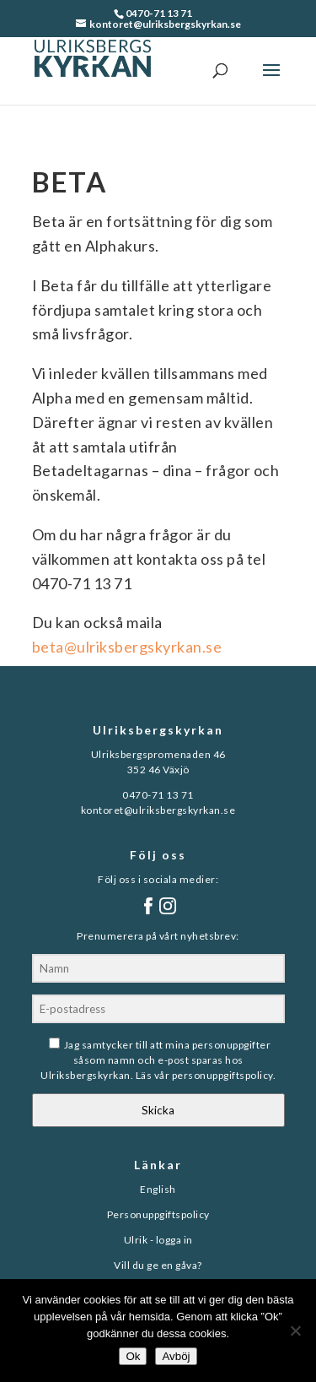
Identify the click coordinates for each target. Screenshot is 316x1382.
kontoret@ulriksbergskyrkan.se (158, 810)
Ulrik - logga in (158, 1239)
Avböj (176, 1356)
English (158, 1189)
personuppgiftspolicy (222, 1075)
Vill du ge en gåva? (158, 1265)
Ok (133, 1356)
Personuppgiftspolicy (158, 1214)
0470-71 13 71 (159, 13)
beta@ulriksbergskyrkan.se (127, 646)
